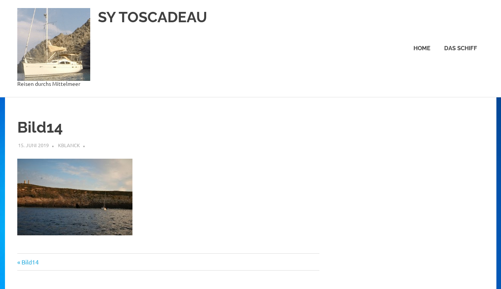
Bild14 (30, 262)
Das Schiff (460, 48)
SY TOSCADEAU (152, 17)
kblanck (69, 145)
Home (421, 48)
